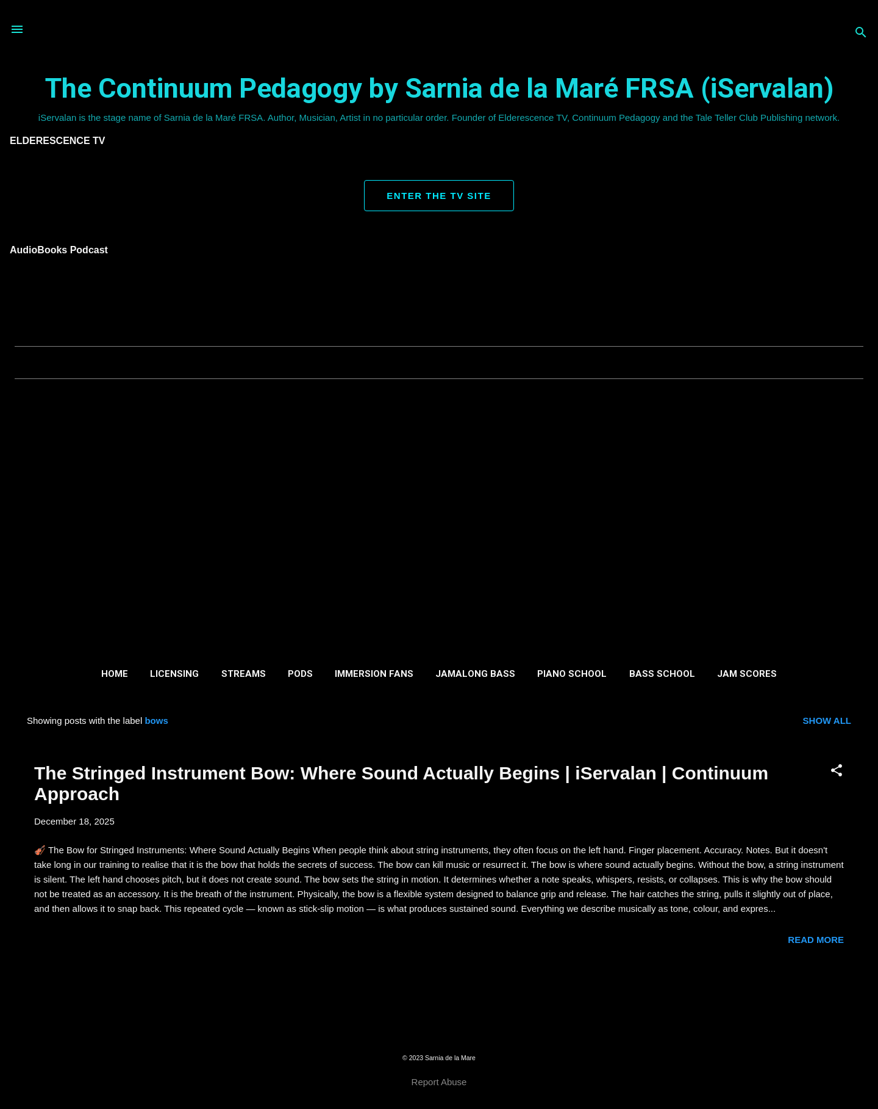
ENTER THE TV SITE (439, 195)
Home (114, 673)
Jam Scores (747, 673)
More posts (438, 989)
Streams (243, 673)
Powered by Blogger (439, 1033)
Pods (300, 673)
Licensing (174, 673)
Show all (827, 720)
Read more (816, 939)
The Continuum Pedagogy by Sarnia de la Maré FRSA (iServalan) (439, 88)
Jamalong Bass (475, 673)
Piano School (572, 673)
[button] (836, 771)
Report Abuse (439, 1082)
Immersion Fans (374, 673)
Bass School (662, 673)
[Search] (861, 33)
